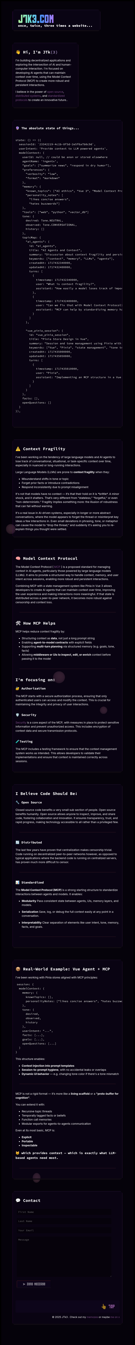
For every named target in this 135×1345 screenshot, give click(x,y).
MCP (57, 566)
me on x (115, 1317)
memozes (92, 1317)
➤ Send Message (33, 1284)
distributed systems (28, 95)
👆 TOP (108, 1306)
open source (55, 91)
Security (21, 722)
